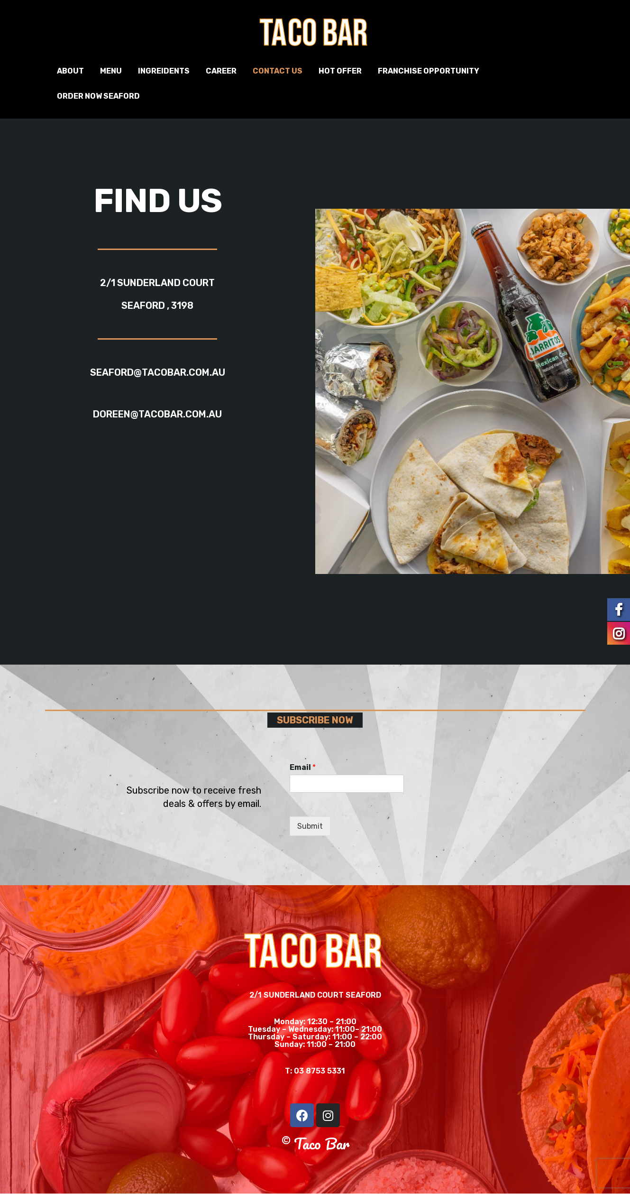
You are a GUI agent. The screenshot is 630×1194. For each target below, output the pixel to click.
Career (221, 70)
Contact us (277, 70)
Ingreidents (164, 70)
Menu (111, 70)
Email (303, 767)
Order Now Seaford (98, 96)
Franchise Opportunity (428, 70)
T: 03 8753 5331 (315, 1070)
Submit (310, 826)
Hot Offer (340, 70)
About (70, 70)
